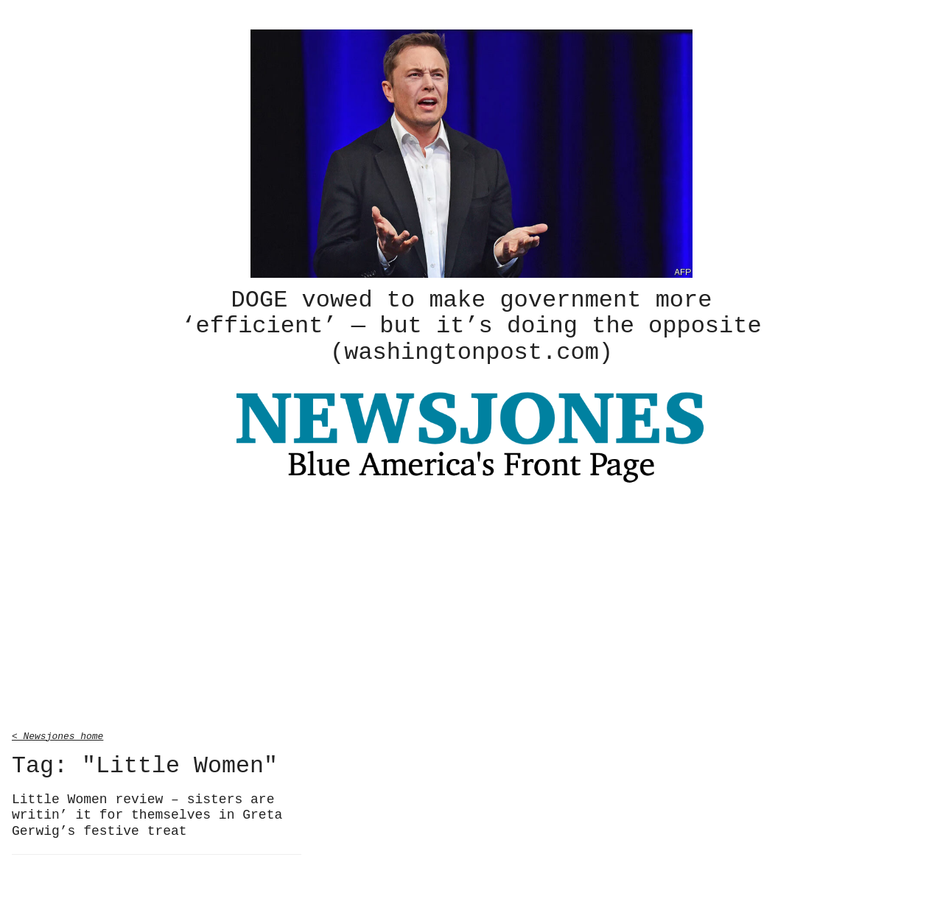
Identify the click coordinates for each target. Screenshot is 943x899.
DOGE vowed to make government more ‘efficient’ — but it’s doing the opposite (471, 325)
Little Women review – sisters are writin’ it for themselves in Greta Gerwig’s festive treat (147, 813)
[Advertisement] (471, 607)
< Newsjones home (57, 733)
